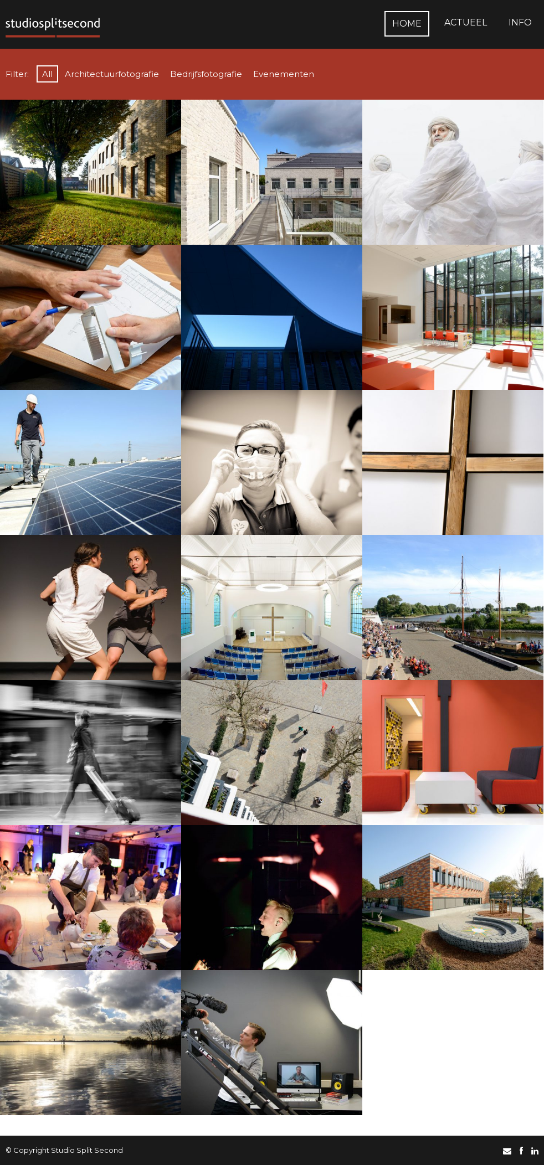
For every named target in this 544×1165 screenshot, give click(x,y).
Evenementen (283, 74)
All (47, 74)
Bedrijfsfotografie (206, 74)
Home (407, 23)
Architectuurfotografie (112, 74)
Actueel (465, 22)
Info (520, 22)
